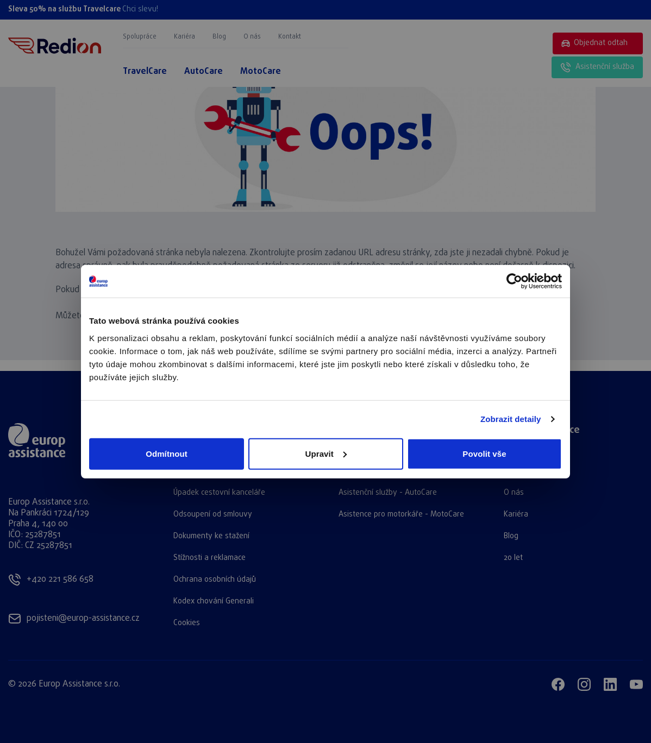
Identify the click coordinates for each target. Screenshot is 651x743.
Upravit (326, 453)
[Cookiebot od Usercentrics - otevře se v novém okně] (514, 281)
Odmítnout (166, 453)
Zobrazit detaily (510, 419)
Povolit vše (484, 453)
